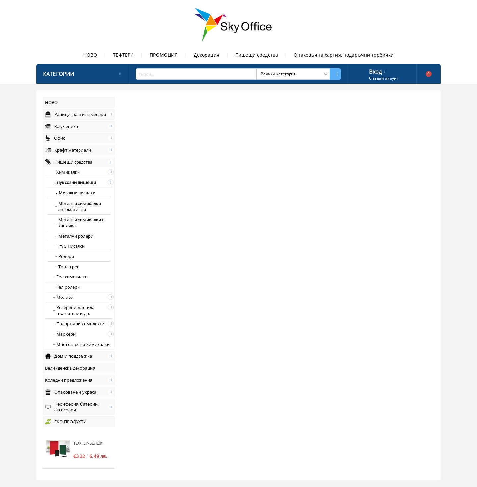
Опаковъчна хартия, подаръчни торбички (344, 55)
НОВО (90, 55)
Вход (375, 71)
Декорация (206, 55)
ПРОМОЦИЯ (164, 55)
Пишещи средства (256, 55)
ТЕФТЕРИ (123, 55)
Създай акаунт (383, 78)
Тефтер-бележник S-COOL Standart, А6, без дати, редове (90, 443)
